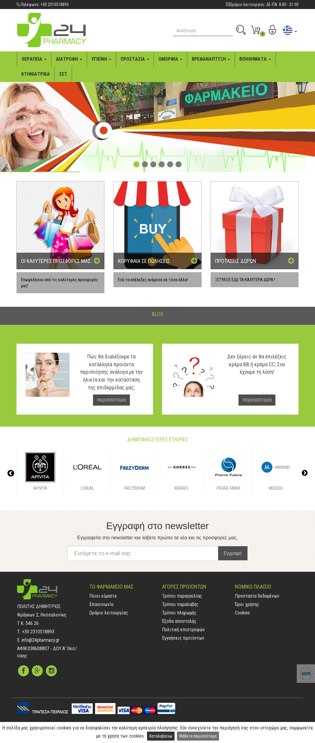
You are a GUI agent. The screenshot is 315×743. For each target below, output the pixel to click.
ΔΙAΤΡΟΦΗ (69, 59)
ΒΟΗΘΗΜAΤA (255, 59)
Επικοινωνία (101, 604)
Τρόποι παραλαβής (180, 604)
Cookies (242, 613)
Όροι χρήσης (247, 604)
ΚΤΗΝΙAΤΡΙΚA (35, 74)
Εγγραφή (233, 553)
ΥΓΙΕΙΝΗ (101, 59)
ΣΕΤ (63, 74)
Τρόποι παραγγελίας (182, 596)
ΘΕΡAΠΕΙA (34, 59)
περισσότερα (111, 400)
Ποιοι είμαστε (103, 596)
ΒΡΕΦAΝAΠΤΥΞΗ (211, 59)
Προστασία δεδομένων (257, 596)
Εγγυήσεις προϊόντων (183, 638)
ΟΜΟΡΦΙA (170, 59)
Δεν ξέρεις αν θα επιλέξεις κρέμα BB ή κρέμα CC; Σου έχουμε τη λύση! (256, 364)
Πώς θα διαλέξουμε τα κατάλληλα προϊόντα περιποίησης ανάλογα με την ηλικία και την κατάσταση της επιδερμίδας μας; (111, 372)
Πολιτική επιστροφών (183, 629)
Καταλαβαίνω (160, 736)
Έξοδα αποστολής (179, 621)
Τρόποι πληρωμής (179, 613)
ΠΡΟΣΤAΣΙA (135, 59)
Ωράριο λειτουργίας (108, 613)
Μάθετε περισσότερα (198, 736)
